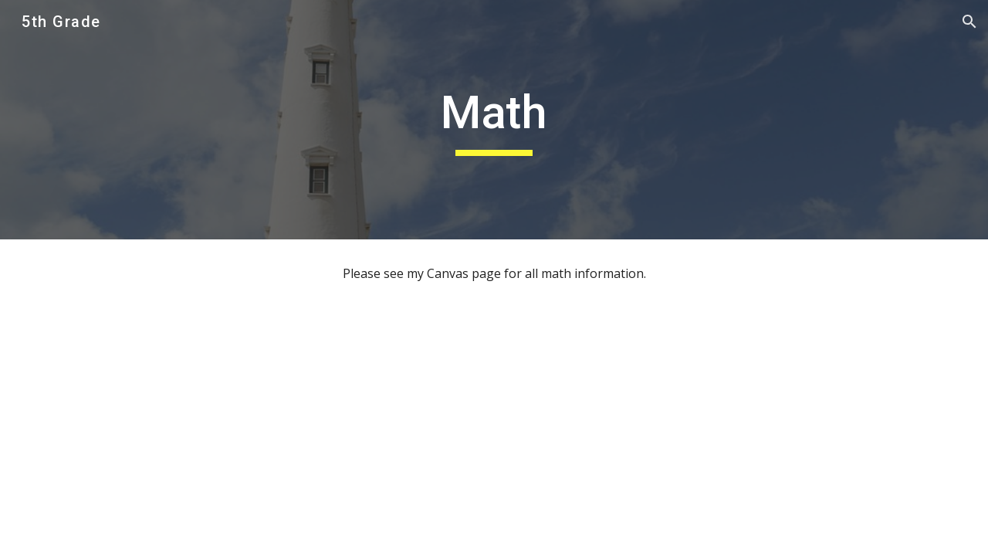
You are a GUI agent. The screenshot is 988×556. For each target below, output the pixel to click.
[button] (969, 21)
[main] (494, 119)
